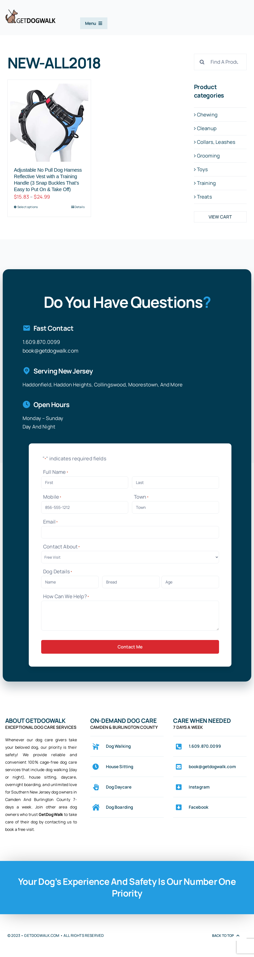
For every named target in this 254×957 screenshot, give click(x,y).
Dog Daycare (119, 787)
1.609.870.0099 (41, 341)
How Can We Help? (66, 596)
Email (50, 521)
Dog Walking (118, 746)
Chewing (207, 114)
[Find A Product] (220, 62)
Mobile (52, 496)
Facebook (198, 807)
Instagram (199, 787)
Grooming (208, 155)
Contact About (61, 546)
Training (206, 183)
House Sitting (119, 766)
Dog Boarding (119, 807)
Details (80, 207)
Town (141, 496)
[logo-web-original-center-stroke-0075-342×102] (30, 11)
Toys (202, 169)
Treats (204, 196)
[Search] (202, 62)
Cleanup (207, 128)
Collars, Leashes (216, 142)
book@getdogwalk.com (50, 350)
